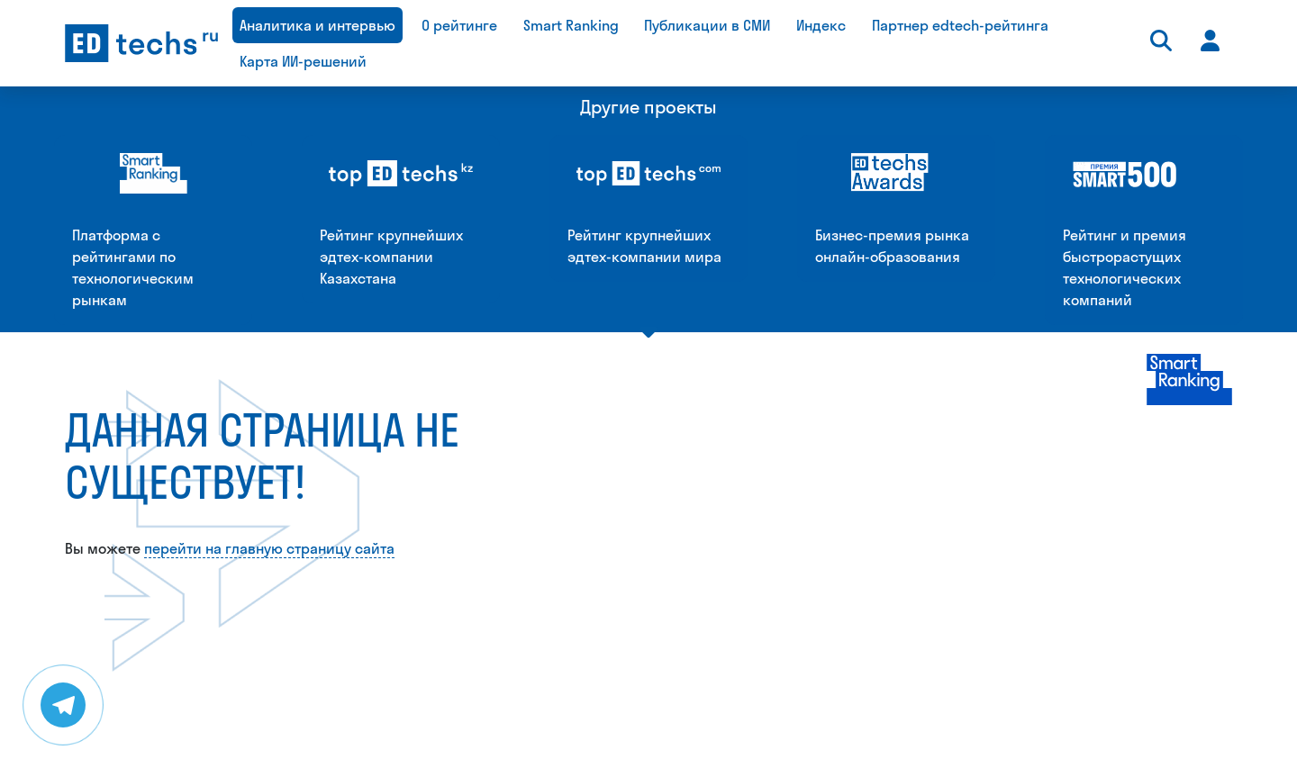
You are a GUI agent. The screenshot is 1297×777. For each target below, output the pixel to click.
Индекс (821, 25)
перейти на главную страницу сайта (269, 358)
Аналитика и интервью (317, 25)
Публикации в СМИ (707, 25)
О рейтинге (459, 25)
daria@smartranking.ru (636, 762)
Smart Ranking (571, 25)
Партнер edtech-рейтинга (960, 25)
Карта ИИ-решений (303, 61)
